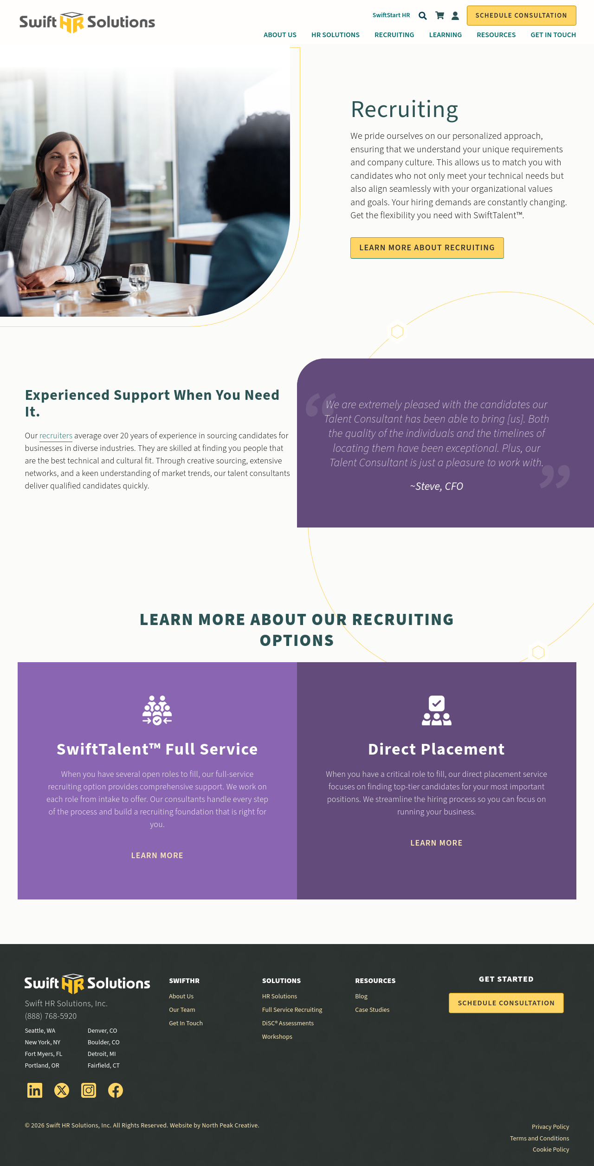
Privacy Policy (550, 1127)
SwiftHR (184, 981)
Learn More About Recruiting (427, 248)
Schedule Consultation (522, 15)
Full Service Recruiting (292, 1010)
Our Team (182, 1010)
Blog (361, 996)
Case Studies (372, 1010)
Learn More (157, 855)
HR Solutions (335, 35)
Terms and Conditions (539, 1138)
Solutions (281, 981)
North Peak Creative (230, 1125)
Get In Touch (553, 35)
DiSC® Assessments (288, 1023)
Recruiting (394, 35)
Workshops (277, 1037)
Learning (445, 35)
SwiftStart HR (391, 15)
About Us (280, 35)
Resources (496, 35)
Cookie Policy (551, 1149)
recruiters (55, 436)
